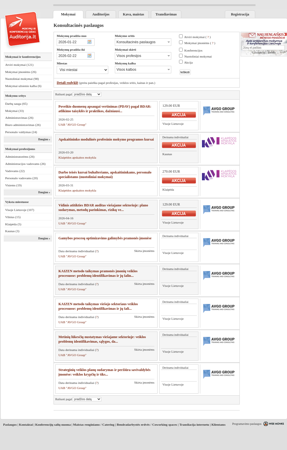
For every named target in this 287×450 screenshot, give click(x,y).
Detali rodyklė (67, 83)
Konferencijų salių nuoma (53, 424)
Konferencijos (193, 50)
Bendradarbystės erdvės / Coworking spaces (147, 424)
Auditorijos (100, 14)
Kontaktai (26, 424)
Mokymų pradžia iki (71, 49)
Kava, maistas (133, 14)
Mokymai (68, 14)
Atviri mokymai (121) (19, 64)
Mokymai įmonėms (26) (20, 72)
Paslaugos (10, 424)
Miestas (62, 63)
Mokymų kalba (125, 63)
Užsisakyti (259, 52)
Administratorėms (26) (19, 156)
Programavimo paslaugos (247, 423)
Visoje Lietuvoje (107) (19, 210)
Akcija (188, 62)
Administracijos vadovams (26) (25, 163)
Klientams (218, 424)
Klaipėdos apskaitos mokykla (77, 157)
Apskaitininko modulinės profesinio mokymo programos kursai (106, 139)
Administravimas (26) (19, 117)
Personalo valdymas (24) (21, 132)
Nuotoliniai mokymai (198, 56)
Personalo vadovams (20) (21, 178)
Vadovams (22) (15, 171)
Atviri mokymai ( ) (197, 37)
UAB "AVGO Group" (72, 124)
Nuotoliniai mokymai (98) (22, 78)
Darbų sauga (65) (16, 103)
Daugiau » (44, 139)
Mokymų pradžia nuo (72, 36)
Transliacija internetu (194, 424)
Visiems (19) (13, 185)
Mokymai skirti (125, 49)
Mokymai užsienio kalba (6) (23, 86)
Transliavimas (166, 14)
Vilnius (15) (13, 217)
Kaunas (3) (12, 231)
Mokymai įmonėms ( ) (199, 43)
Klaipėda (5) (13, 224)
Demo (272, 52)
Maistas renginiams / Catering (93, 424)
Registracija (240, 14)
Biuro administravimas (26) (23, 125)
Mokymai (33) (14, 110)
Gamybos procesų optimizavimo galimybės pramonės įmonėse (105, 238)
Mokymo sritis (125, 36)
